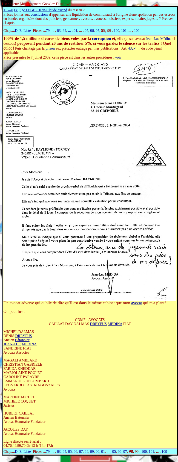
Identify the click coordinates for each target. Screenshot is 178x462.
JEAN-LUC (12, 344)
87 (80, 451)
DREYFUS (98, 324)
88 (86, 451)
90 (97, 451)
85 (69, 451)
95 (86, 31)
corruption (101, 38)
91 (75, 31)
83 (58, 31)
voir (118, 57)
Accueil (8, 10)
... (69, 31)
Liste (27, 31)
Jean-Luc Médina (159, 39)
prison (50, 48)
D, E (18, 31)
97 (97, 31)
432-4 (132, 48)
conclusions (39, 14)
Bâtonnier (22, 340)
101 (123, 31)
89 (91, 451)
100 (116, 31)
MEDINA (115, 324)
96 (91, 31)
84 (64, 31)
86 (75, 451)
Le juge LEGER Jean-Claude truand (40, 10)
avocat (136, 303)
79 (48, 31)
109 (136, 31)
